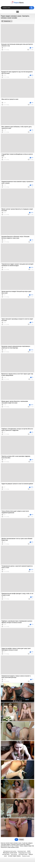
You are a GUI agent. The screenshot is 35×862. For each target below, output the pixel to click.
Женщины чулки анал (10, 853)
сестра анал (5, 854)
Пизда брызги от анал (24, 852)
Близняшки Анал (22, 851)
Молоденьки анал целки (9, 851)
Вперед (21, 839)
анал (28, 851)
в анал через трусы (14, 856)
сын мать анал (23, 854)
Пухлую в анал (26, 856)
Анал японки (14, 854)
